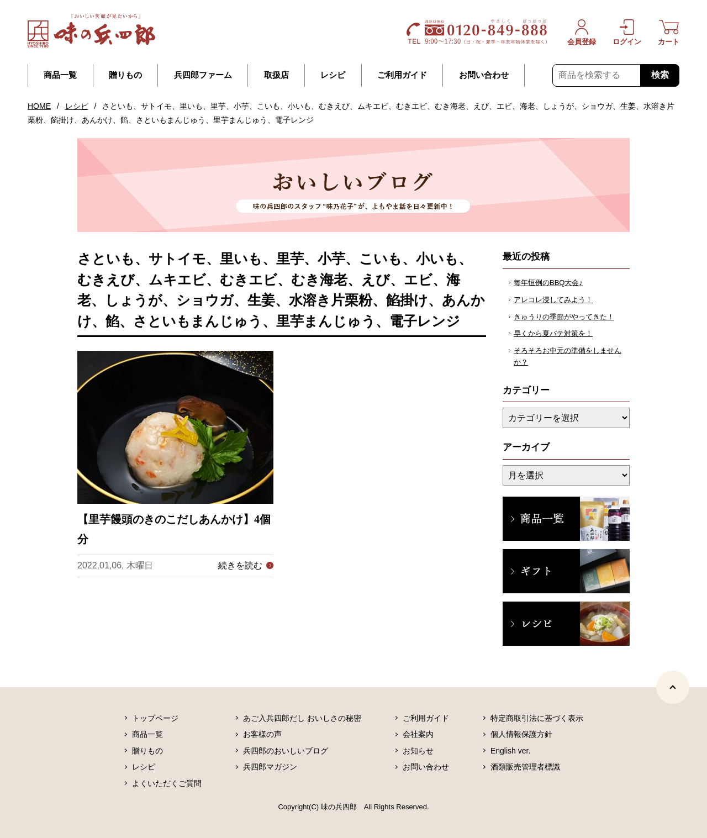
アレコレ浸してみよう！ (553, 300)
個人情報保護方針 (521, 734)
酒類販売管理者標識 (525, 766)
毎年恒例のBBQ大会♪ (548, 282)
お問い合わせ (484, 75)
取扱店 (276, 75)
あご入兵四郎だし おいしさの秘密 (302, 718)
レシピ (332, 75)
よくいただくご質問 (167, 783)
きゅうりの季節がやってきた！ (564, 317)
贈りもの (125, 75)
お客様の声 (262, 734)
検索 (660, 75)
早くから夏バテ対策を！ (553, 333)
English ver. (510, 750)
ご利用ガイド (402, 75)
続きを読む (240, 565)
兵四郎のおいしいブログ (285, 750)
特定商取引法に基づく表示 (536, 718)
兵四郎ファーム (203, 75)
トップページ (155, 718)
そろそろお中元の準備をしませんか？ (567, 356)
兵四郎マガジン (270, 766)
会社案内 (418, 734)
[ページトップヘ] (672, 687)
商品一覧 (60, 75)
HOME (39, 106)
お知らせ (418, 750)
